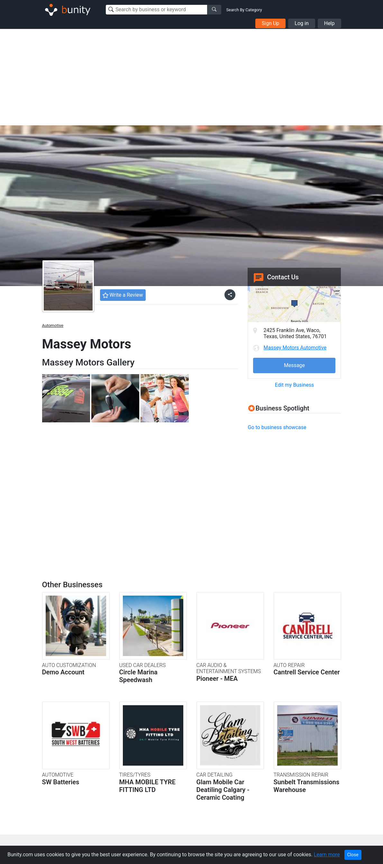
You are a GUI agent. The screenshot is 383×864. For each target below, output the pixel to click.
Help (329, 23)
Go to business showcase (277, 427)
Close (353, 854)
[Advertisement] (191, 77)
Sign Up (270, 23)
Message (294, 365)
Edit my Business (294, 385)
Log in (301, 23)
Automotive (52, 325)
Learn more (327, 854)
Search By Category (244, 9)
